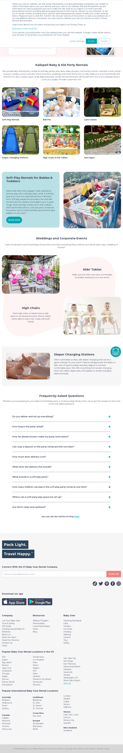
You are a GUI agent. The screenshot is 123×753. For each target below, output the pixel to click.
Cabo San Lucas (70, 714)
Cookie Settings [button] (77, 41)
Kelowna (6, 721)
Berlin (35, 729)
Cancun (66, 717)
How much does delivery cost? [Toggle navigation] (29, 457)
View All (67, 683)
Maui (35, 662)
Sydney (5, 708)
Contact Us (7, 643)
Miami (35, 665)
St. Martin (37, 705)
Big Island (6, 662)
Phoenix (36, 684)
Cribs (65, 623)
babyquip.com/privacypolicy (25, 28)
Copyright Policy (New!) (74, 749)
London (67, 696)
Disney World (8, 682)
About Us (6, 634)
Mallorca (67, 707)
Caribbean (38, 697)
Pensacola (37, 682)
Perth (4, 705)
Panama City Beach (42, 679)
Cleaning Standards (72, 620)
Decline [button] (104, 41)
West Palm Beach (71, 680)
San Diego (68, 661)
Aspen (5, 659)
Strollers (67, 626)
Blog (35, 632)
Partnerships (38, 623)
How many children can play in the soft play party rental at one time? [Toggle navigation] (49, 487)
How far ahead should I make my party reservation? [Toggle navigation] (40, 436)
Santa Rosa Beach (71, 666)
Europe (36, 721)
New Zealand (70, 728)
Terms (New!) (90, 749)
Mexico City (68, 720)
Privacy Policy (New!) (55, 749)
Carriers (66, 637)
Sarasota (67, 669)
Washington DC (70, 677)
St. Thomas (38, 708)
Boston (5, 665)
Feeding (67, 632)
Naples (36, 668)
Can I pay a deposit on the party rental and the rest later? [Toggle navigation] (43, 446)
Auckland (67, 730)
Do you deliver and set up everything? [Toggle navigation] (33, 416)
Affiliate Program (41, 620)
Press (35, 629)
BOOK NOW (14, 220)
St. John (36, 703)
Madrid (66, 699)
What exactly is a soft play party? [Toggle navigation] (30, 477)
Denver (5, 679)
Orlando (36, 676)
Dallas (4, 676)
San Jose (37, 716)
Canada (6, 715)
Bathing (67, 634)
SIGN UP (114, 574)
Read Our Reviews (10, 640)
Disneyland (7, 684)
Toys (65, 640)
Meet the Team (9, 637)
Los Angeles (38, 659)
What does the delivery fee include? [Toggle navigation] (32, 467)
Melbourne (7, 703)
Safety (66, 643)
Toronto (5, 726)
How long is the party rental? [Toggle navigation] (28, 426)
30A (4, 657)
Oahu (35, 673)
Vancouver (7, 729)
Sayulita (67, 723)
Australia (6, 697)
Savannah (67, 672)
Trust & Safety (8, 623)
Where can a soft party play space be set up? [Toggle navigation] (37, 497)
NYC (35, 671)
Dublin (66, 701)
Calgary (5, 718)
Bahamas (37, 700)
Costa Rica (38, 713)
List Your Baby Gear (11, 620)
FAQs (4, 645)
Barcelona (37, 726)
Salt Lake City (69, 658)
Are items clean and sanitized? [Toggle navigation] (29, 507)
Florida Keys (38, 657)
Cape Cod (6, 668)
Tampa (66, 675)
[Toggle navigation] (7, 615)
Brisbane (6, 700)
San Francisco (69, 664)
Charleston (7, 671)
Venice (66, 704)
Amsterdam (38, 723)
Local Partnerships (41, 626)
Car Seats (67, 629)
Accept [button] (91, 41)
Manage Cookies (103, 749)
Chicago (6, 673)
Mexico (67, 712)
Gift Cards (6, 626)
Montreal (6, 723)
